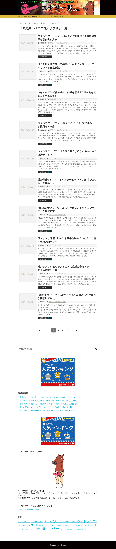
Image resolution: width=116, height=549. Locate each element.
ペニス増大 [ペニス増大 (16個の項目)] (50, 521)
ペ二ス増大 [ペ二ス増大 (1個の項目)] (73, 522)
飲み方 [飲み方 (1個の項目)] (84, 529)
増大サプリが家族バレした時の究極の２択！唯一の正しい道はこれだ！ (49, 401)
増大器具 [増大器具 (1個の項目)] (79, 525)
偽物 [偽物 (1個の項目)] (58, 525)
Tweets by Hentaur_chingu (28, 509)
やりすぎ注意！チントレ (57, 16)
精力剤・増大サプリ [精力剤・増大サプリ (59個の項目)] (51, 529)
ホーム (19, 16)
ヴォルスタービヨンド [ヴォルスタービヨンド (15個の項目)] (44, 525)
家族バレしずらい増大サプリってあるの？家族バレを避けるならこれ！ (49, 397)
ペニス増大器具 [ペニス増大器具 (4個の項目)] (63, 522)
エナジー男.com (60, 545)
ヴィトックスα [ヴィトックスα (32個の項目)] (87, 521)
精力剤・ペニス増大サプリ (58, 43)
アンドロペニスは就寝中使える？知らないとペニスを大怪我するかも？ (49, 410)
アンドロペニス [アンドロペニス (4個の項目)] (24, 522)
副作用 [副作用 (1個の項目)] (62, 525)
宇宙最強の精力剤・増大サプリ (35, 16)
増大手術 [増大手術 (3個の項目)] (86, 525)
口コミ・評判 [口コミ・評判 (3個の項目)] (72, 525)
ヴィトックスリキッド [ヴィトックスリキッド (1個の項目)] (24, 525)
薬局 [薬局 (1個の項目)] (68, 529)
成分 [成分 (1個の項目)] (91, 525)
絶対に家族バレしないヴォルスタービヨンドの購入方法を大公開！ (47, 407)
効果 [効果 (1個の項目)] (65, 525)
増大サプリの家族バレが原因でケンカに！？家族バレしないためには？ (49, 404)
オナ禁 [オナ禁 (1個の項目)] (33, 522)
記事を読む (43, 57)
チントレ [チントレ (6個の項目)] (39, 521)
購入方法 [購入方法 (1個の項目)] (72, 529)
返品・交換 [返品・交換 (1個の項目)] (78, 529)
